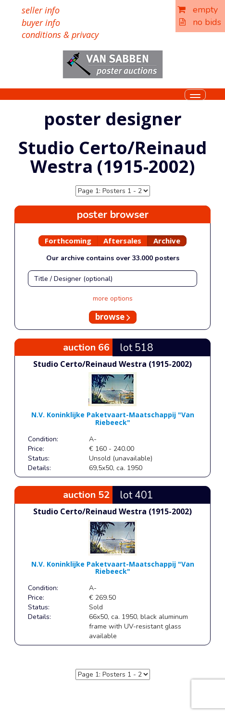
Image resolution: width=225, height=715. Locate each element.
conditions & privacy (60, 34)
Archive (166, 240)
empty (197, 9)
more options (113, 298)
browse (112, 316)
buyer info (41, 22)
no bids (200, 22)
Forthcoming (68, 240)
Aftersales (122, 240)
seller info (41, 10)
